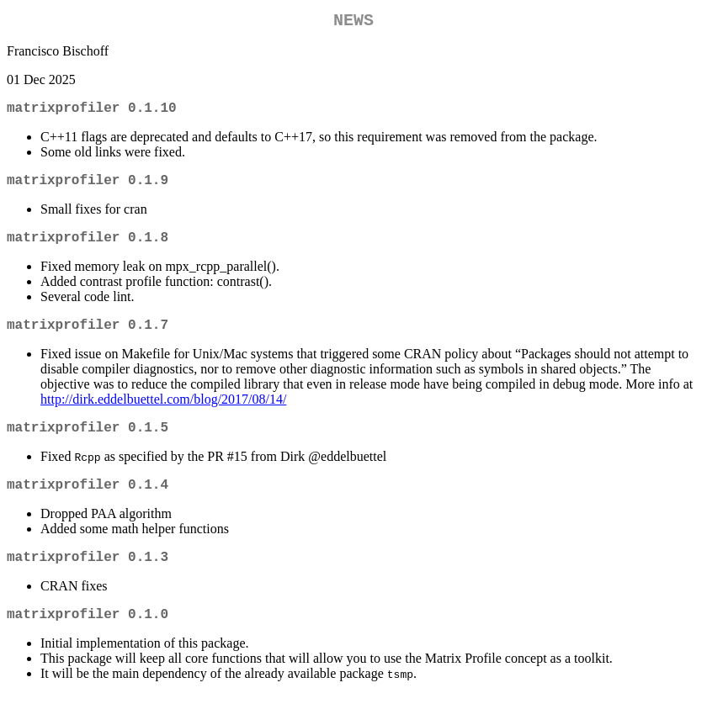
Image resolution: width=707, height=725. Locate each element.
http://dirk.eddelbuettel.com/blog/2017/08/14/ (163, 416)
